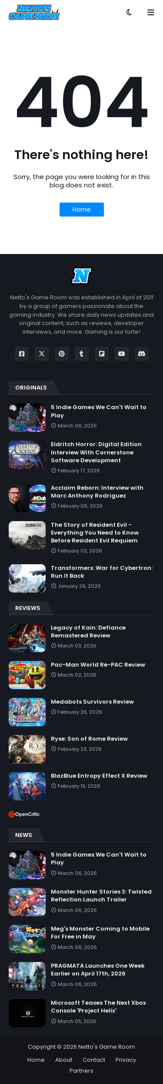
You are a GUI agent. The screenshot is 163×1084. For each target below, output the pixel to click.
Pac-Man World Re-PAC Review (98, 665)
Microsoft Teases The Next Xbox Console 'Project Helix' (98, 1007)
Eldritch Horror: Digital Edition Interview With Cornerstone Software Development (96, 452)
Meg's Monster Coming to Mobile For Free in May (100, 933)
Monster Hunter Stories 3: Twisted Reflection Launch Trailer (101, 896)
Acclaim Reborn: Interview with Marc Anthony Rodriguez (97, 492)
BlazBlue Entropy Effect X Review (99, 776)
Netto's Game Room (106, 1047)
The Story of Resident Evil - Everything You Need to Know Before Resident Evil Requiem (95, 533)
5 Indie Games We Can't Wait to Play (98, 411)
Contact (94, 1060)
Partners (81, 1071)
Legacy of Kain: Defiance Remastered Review (88, 632)
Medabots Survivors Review (92, 702)
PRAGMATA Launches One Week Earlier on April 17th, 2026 (98, 970)
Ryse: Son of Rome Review (89, 739)
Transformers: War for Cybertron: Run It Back (102, 572)
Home (82, 209)
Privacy (126, 1060)
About (63, 1060)
